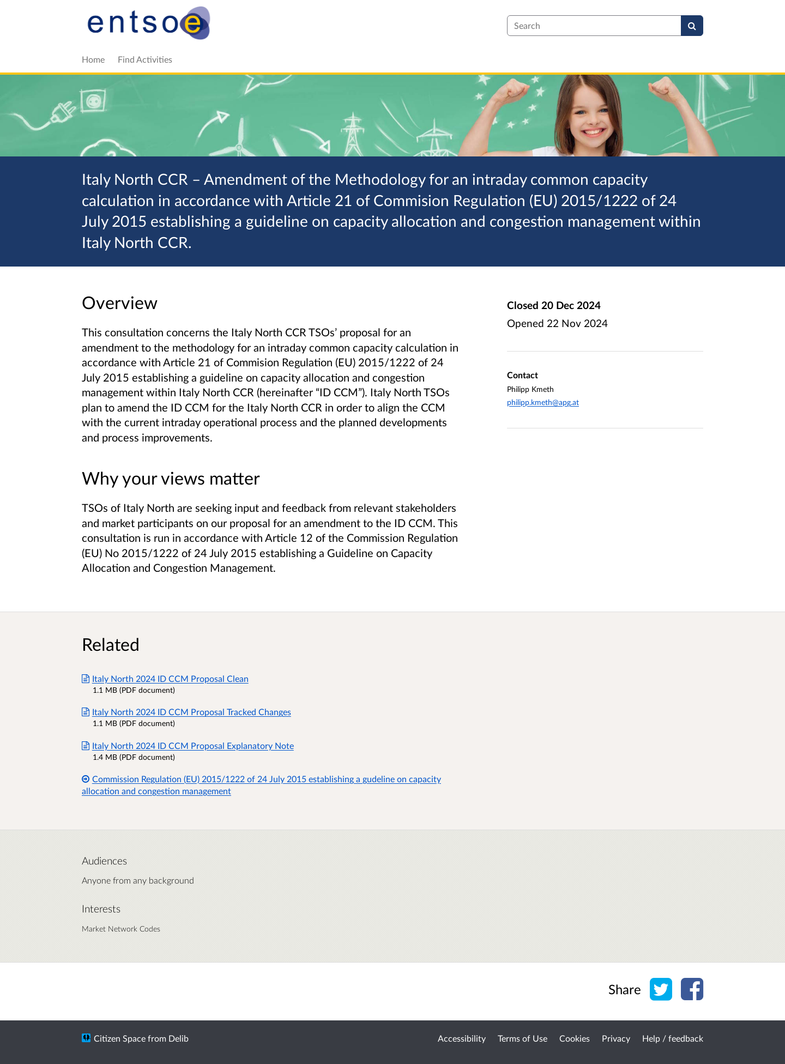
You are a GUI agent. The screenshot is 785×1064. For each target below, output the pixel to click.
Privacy (616, 1038)
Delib (178, 1038)
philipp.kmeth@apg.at (543, 402)
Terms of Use (522, 1038)
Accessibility (462, 1038)
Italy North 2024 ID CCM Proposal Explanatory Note (188, 745)
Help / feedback (672, 1038)
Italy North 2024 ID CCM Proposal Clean (165, 678)
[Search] (692, 25)
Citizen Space (120, 1038)
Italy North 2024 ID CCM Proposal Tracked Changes (186, 711)
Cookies (574, 1038)
